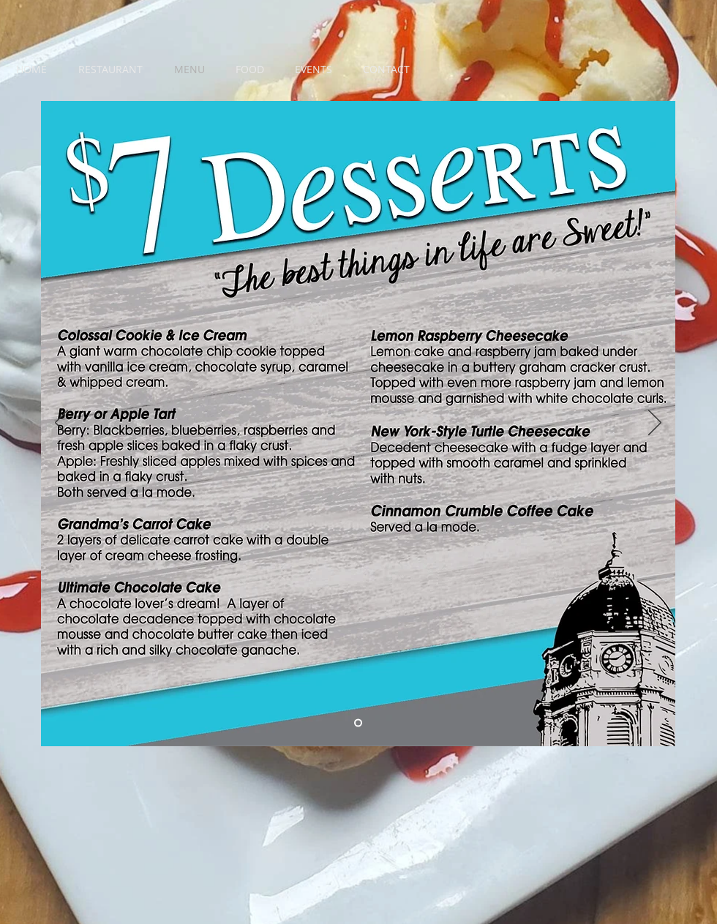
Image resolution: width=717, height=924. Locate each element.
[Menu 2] (358, 723)
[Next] (654, 423)
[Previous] (61, 423)
